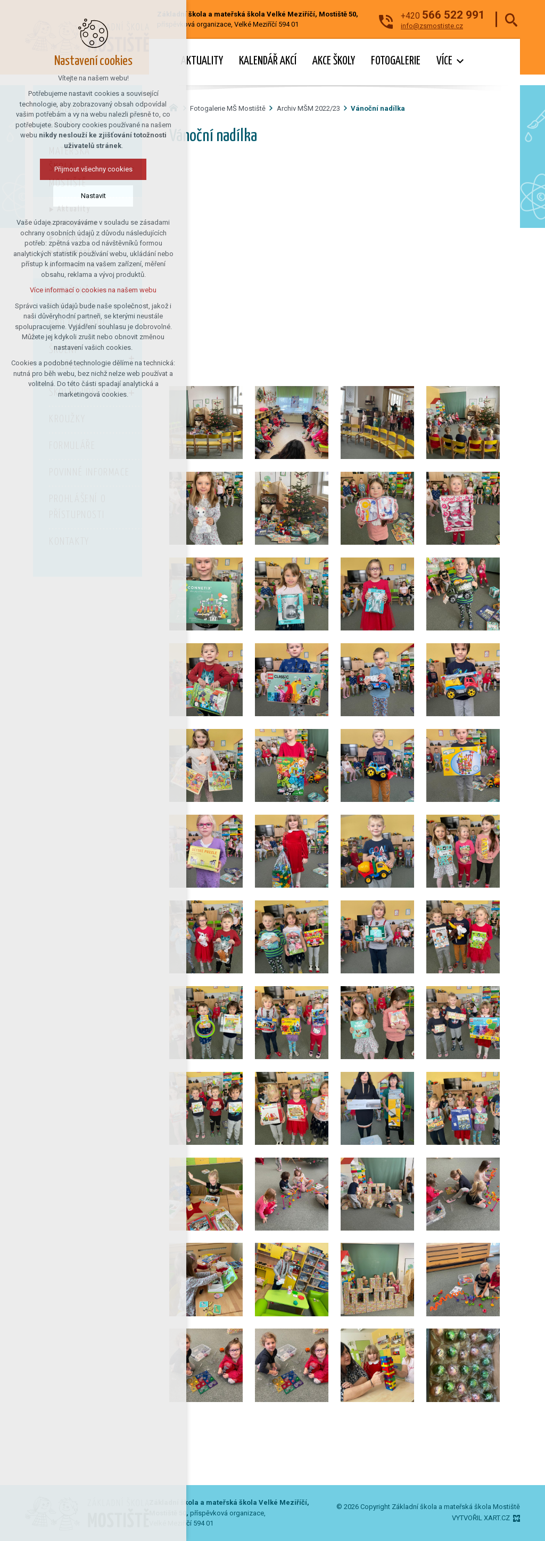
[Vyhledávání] (511, 19)
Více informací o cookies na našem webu (93, 290)
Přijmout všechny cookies (93, 169)
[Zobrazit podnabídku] (460, 61)
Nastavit (92, 196)
